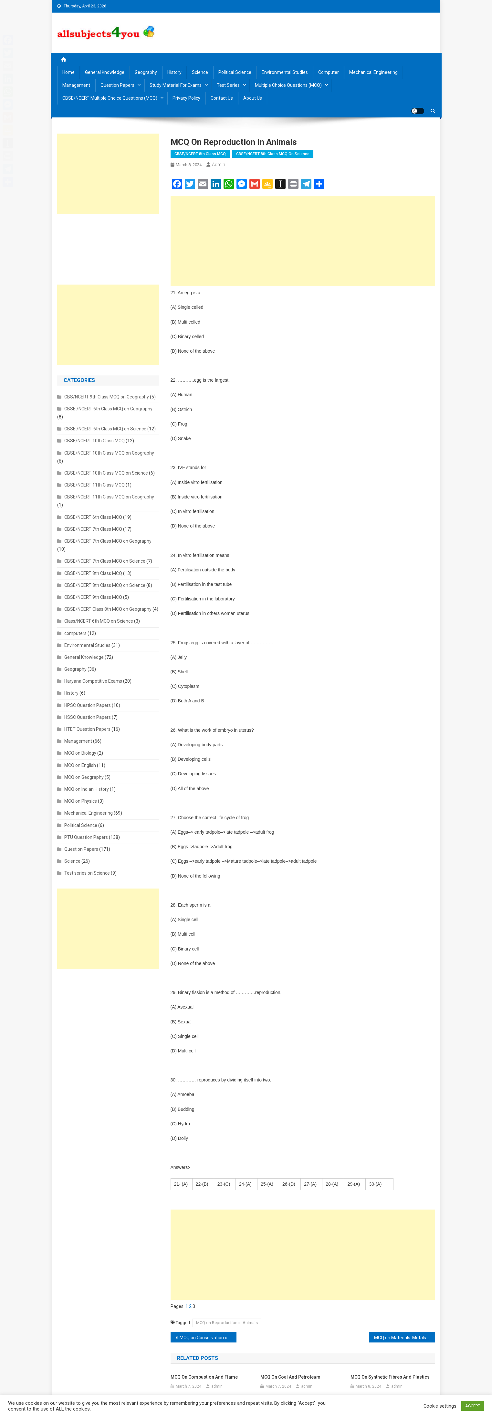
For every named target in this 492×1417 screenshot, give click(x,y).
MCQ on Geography (84, 777)
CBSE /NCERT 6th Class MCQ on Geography (108, 408)
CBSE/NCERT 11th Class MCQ (94, 484)
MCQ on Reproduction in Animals (227, 1322)
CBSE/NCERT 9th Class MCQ (93, 597)
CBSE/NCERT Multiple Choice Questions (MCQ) (109, 98)
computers (75, 633)
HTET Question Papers (87, 729)
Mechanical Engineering (373, 72)
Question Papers (117, 85)
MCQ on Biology (80, 753)
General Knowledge (104, 72)
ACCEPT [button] (472, 1405)
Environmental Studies (285, 72)
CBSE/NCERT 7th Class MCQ (93, 529)
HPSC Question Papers (87, 705)
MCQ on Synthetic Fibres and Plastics (390, 1377)
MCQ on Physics (80, 801)
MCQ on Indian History (86, 789)
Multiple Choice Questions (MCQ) (288, 85)
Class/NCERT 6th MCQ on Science (98, 621)
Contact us (222, 98)
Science (200, 72)
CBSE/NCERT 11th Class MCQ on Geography (109, 496)
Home (68, 72)
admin (218, 164)
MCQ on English (80, 765)
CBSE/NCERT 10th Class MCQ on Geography (109, 453)
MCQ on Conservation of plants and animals (208, 1337)
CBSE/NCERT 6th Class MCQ (93, 517)
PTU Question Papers (86, 837)
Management (76, 85)
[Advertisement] (303, 241)
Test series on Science (87, 873)
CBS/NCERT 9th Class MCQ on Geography (106, 396)
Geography (146, 72)
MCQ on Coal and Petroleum (290, 1377)
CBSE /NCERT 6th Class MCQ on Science (105, 428)
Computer (328, 72)
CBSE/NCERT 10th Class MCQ (94, 440)
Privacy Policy (186, 98)
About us (252, 98)
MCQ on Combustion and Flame (204, 1377)
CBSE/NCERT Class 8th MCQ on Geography (108, 609)
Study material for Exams (176, 85)
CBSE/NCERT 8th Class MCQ (200, 154)
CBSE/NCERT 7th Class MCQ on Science (104, 561)
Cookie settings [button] (440, 1406)
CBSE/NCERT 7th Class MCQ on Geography (108, 541)
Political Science (234, 72)
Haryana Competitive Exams (93, 681)
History (174, 72)
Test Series (228, 85)
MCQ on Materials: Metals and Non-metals (404, 1337)
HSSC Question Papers (87, 717)
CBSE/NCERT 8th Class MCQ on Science (272, 154)
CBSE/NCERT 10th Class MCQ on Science (106, 473)
